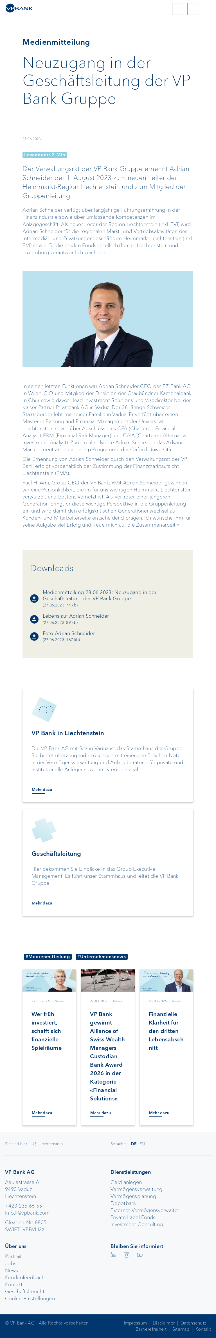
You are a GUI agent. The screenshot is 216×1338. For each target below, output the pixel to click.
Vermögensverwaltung (137, 1189)
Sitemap (181, 1329)
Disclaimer (164, 1323)
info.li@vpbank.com (27, 1213)
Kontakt (13, 1284)
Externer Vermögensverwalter (145, 1210)
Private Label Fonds (133, 1217)
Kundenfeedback (24, 1277)
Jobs (10, 1263)
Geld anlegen (126, 1182)
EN (142, 1143)
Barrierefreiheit (151, 1329)
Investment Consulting (137, 1224)
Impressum (135, 1323)
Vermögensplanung (133, 1196)
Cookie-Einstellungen (30, 1299)
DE (134, 1143)
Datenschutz (193, 1323)
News (11, 1270)
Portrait (13, 1256)
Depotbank (124, 1203)
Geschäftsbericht (24, 1292)
